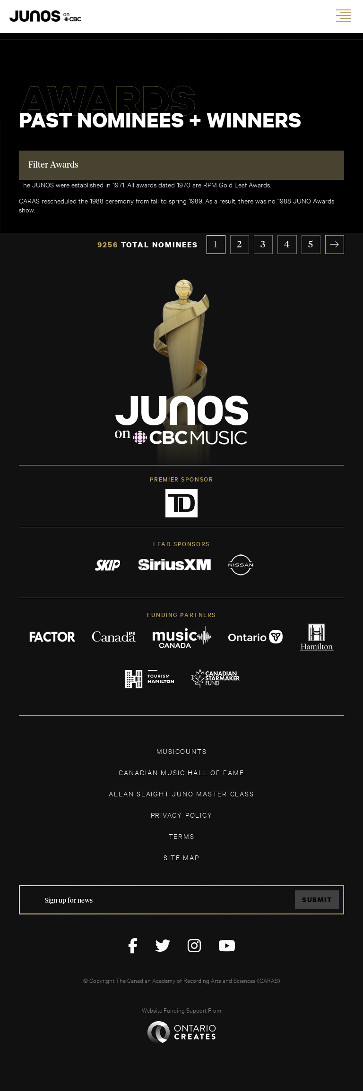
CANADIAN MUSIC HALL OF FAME (181, 772)
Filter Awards (53, 165)
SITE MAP (181, 857)
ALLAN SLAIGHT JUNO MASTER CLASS (181, 793)
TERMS (182, 835)
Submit (317, 900)
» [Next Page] (334, 244)
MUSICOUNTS (181, 750)
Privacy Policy (182, 814)
